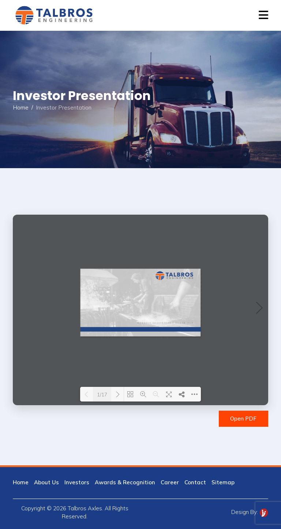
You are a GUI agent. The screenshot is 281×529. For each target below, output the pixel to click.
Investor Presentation (63, 107)
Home (21, 107)
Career (170, 482)
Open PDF (243, 418)
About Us (46, 482)
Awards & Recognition (125, 482)
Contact (195, 482)
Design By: (249, 511)
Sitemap (223, 482)
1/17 (102, 394)
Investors (76, 482)
